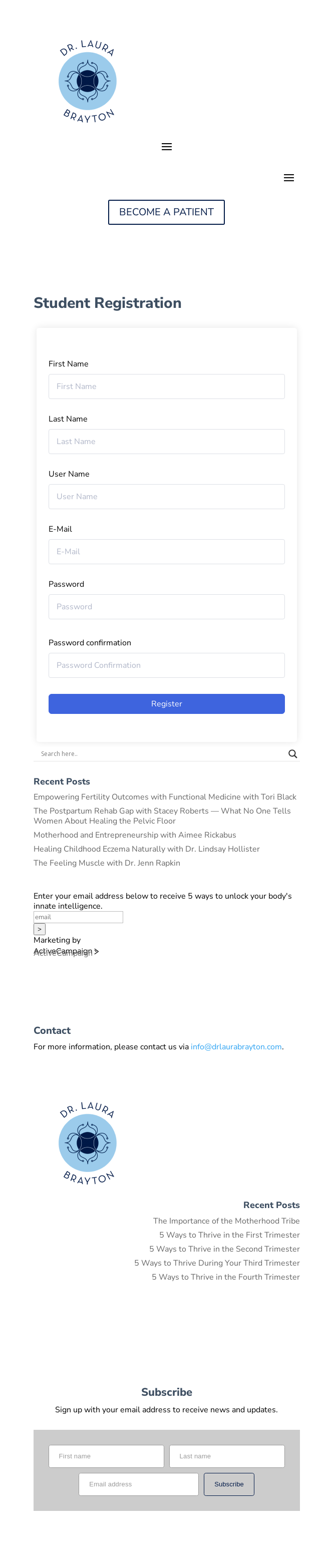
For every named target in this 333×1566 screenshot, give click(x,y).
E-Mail (60, 529)
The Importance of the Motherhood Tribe (226, 1221)
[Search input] (162, 754)
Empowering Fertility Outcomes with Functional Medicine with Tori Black (165, 797)
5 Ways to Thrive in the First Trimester (229, 1235)
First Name (69, 364)
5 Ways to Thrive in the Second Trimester (224, 1249)
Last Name (68, 419)
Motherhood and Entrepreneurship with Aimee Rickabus (135, 835)
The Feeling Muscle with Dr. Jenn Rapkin (107, 863)
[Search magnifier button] (293, 754)
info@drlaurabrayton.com (236, 1046)
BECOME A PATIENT (166, 212)
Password (66, 584)
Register (166, 703)
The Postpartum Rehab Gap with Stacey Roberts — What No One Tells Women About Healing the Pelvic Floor (162, 816)
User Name (69, 474)
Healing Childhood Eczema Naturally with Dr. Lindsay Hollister (147, 849)
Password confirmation (90, 643)
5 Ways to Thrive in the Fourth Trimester (226, 1277)
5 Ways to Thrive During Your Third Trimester (217, 1263)
